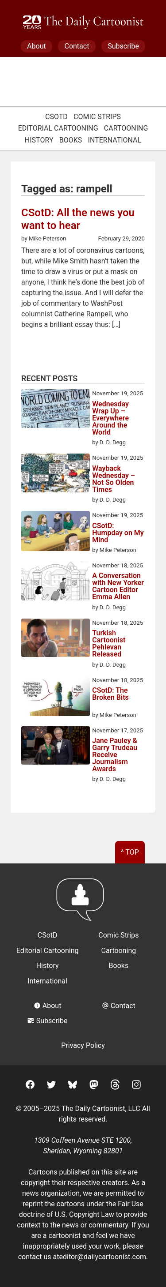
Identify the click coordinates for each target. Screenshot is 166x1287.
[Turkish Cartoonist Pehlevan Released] (55, 639)
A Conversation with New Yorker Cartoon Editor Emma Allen (118, 586)
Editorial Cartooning (58, 128)
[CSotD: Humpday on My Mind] (55, 532)
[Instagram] (136, 1086)
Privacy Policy (83, 1045)
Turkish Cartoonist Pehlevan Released (108, 644)
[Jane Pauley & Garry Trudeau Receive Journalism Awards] (55, 747)
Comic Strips (97, 117)
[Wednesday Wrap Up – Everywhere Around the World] (55, 410)
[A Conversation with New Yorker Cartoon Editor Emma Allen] (55, 582)
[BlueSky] (72, 1086)
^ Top (130, 852)
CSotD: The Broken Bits (110, 694)
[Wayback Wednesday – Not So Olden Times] (55, 474)
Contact (76, 46)
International (115, 140)
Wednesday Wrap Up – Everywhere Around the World (110, 418)
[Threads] (115, 1086)
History (39, 140)
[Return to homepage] (83, 904)
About (36, 46)
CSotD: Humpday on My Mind (117, 533)
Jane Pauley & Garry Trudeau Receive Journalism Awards (114, 755)
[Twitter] (51, 1086)
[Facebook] (30, 1086)
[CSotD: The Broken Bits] (55, 697)
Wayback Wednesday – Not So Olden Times (113, 479)
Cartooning (126, 128)
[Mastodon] (94, 1086)
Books (70, 140)
